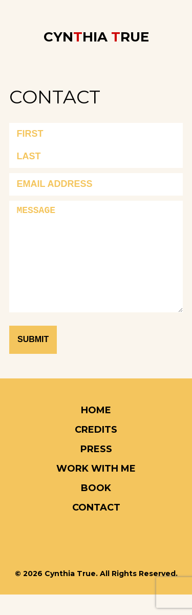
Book (96, 508)
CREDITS (96, 450)
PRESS (96, 469)
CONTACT (96, 528)
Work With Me (96, 489)
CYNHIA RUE (96, 37)
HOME (96, 430)
